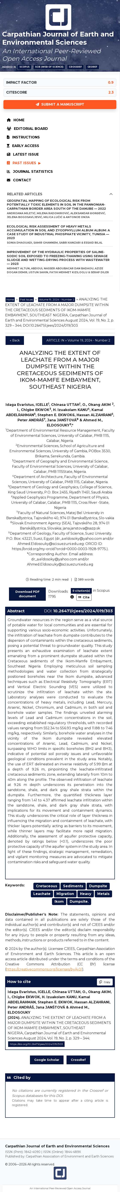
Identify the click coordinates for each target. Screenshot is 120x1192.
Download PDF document (27, 594)
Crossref (75, 66)
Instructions (23, 137)
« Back (15, 340)
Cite (84, 597)
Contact (19, 180)
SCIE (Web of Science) (49, 66)
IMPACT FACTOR (21, 82)
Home (15, 120)
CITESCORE (16, 92)
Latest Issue (23, 154)
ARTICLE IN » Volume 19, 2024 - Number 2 (78, 340)
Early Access (23, 146)
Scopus (24, 66)
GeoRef (92, 66)
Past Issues (22, 163)
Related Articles (60, 194)
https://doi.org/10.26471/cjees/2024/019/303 (36, 1044)
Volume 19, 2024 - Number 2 (56, 299)
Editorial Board (27, 129)
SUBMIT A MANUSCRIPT (60, 104)
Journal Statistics (30, 172)
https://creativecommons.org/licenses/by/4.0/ (44, 969)
